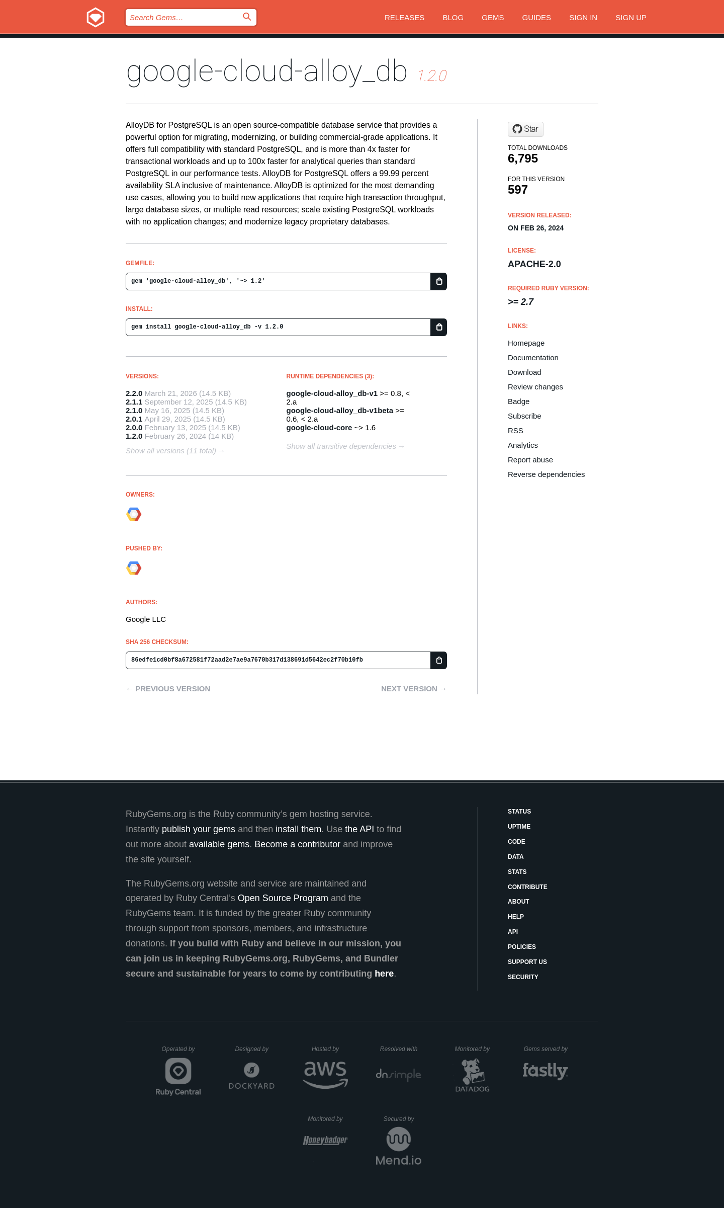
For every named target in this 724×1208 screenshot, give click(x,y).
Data (516, 856)
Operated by (181, 1052)
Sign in (583, 17)
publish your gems (198, 829)
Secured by (402, 1118)
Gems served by (546, 1049)
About (518, 901)
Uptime (519, 826)
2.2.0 (134, 393)
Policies (522, 946)
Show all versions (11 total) (171, 450)
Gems (493, 17)
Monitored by (475, 1049)
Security (523, 977)
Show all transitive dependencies (341, 446)
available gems (219, 844)
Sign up (631, 17)
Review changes (535, 386)
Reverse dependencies (546, 474)
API (513, 931)
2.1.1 (134, 401)
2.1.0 (134, 410)
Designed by (254, 1049)
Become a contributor (297, 844)
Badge (518, 401)
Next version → (414, 688)
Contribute (528, 887)
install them (298, 829)
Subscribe (524, 416)
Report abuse (530, 459)
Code (516, 841)
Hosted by (330, 1049)
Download (524, 372)
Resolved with (400, 1049)
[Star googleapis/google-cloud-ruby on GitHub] (526, 129)
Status (519, 811)
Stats (517, 871)
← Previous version (168, 688)
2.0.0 (134, 427)
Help (516, 916)
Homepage (526, 343)
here (384, 974)
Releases (404, 17)
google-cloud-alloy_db (267, 71)
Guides (537, 17)
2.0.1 (134, 419)
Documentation (533, 357)
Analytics (523, 445)
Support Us (527, 961)
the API (359, 829)
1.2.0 (134, 436)
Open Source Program (283, 898)
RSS (515, 430)
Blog (453, 17)
